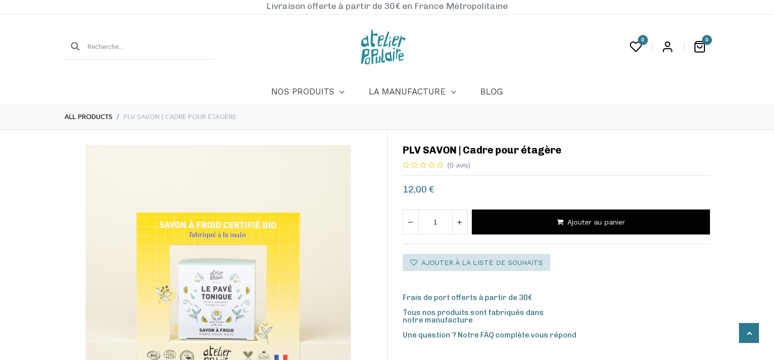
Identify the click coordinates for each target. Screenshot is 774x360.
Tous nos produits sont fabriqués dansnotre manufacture (473, 316)
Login (668, 47)
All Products (89, 116)
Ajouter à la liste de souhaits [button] (476, 262)
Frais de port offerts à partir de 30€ (467, 297)
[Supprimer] (410, 222)
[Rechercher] (72, 47)
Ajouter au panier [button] (591, 222)
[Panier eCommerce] (700, 47)
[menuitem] (308, 92)
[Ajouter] (459, 222)
